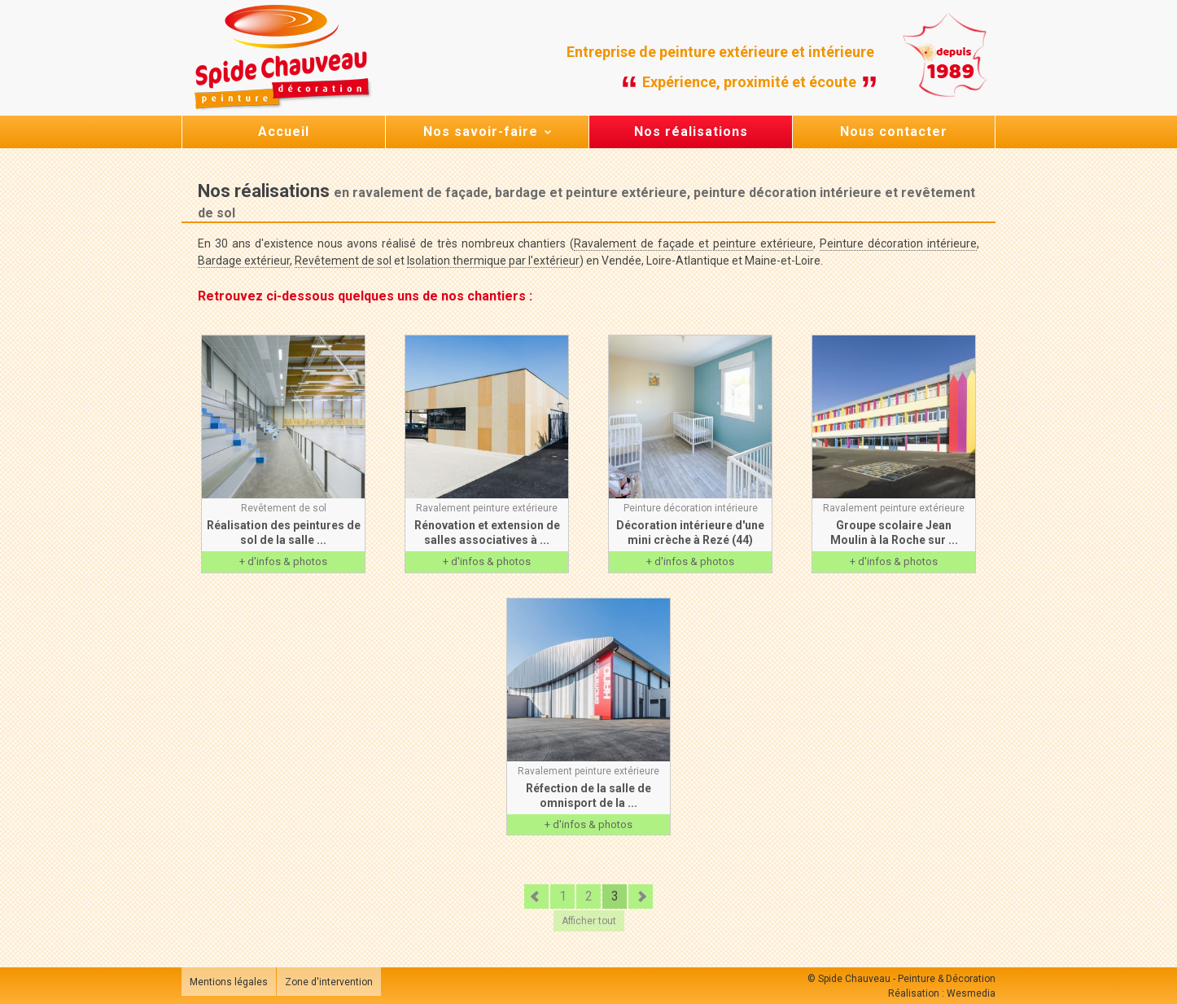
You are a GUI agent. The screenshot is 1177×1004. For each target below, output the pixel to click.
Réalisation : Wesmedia (941, 993)
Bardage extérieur (244, 260)
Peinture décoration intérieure (898, 243)
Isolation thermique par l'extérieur (493, 260)
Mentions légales (229, 982)
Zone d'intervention (329, 982)
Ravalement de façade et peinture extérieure (693, 243)
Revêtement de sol (343, 260)
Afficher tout (589, 921)
